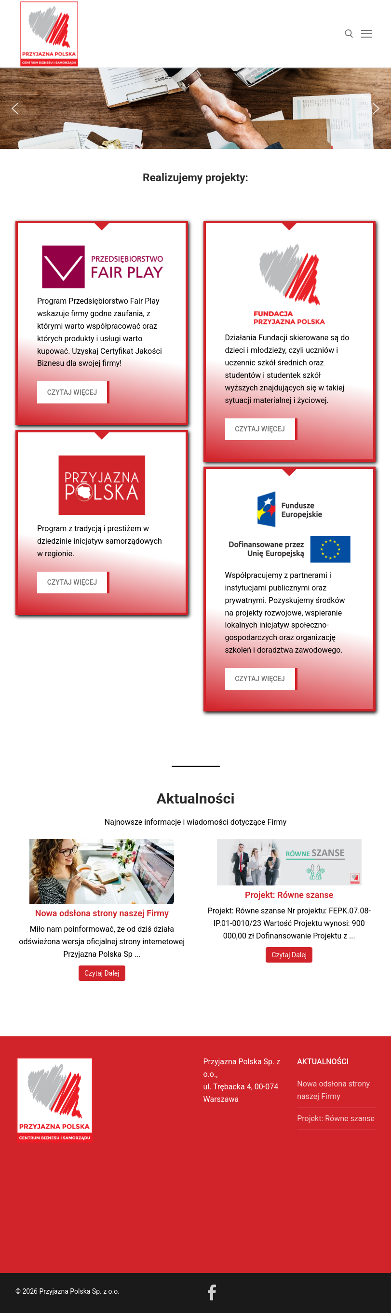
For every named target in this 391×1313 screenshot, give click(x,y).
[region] (195, 108)
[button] (15, 108)
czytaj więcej (72, 392)
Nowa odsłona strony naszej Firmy (102, 913)
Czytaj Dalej (102, 973)
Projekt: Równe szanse (289, 895)
